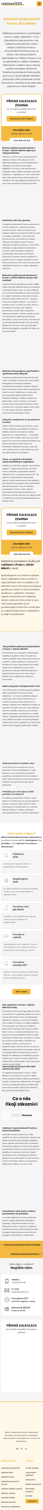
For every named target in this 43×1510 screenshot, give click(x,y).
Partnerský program (30, 1463)
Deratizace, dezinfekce (10, 1480)
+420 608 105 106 (21, 140)
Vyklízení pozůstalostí (10, 1442)
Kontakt (29, 1470)
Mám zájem (21, 991)
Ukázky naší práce (33, 1458)
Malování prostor (8, 1476)
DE (26, 1422)
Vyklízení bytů (7, 1446)
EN (22, 1422)
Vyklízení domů (7, 1451)
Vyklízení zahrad (8, 1467)
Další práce (30, 1453)
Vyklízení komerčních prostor (10, 1456)
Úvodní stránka (32, 1442)
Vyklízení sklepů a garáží (11, 1462)
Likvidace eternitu (8, 1485)
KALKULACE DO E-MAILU (21, 118)
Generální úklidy (8, 1471)
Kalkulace (32, 1475)
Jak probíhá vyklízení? (31, 1447)
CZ (17, 1422)
